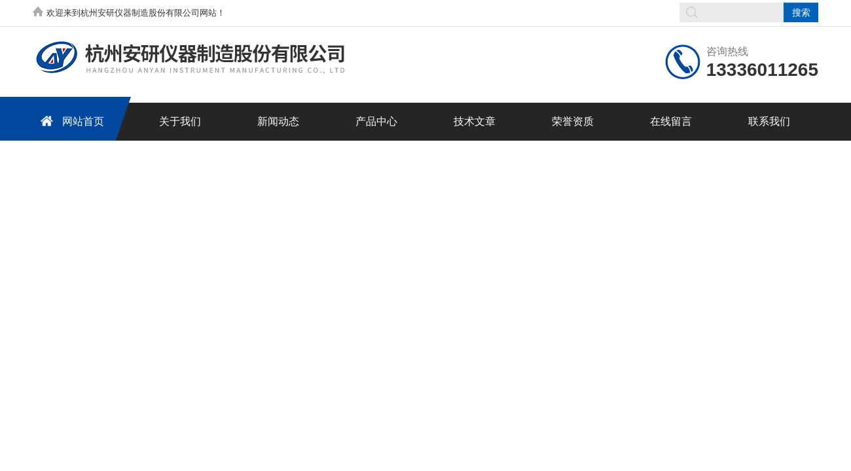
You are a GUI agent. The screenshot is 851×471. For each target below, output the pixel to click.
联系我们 (769, 121)
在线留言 (671, 121)
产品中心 (376, 121)
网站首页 (70, 120)
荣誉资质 (573, 121)
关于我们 (180, 121)
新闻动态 (278, 121)
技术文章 (475, 121)
